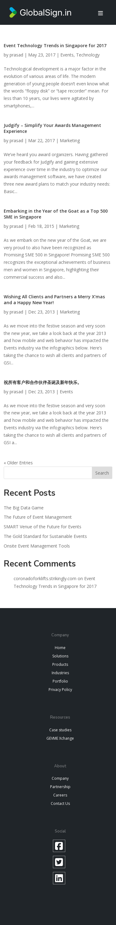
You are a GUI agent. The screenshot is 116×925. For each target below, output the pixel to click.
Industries (60, 672)
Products (60, 664)
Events (67, 55)
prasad (16, 55)
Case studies (60, 730)
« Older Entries (18, 463)
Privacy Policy (60, 689)
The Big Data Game (24, 508)
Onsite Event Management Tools (37, 546)
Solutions (60, 656)
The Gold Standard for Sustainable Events (45, 536)
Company (60, 778)
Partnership (60, 786)
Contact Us (60, 803)
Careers (60, 795)
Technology (88, 55)
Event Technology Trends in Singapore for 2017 (55, 45)
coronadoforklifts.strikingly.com (45, 578)
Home (60, 647)
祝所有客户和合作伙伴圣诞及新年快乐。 (43, 382)
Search (102, 473)
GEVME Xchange (60, 738)
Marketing (70, 140)
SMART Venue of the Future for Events (42, 527)
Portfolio (60, 681)
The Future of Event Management (38, 517)
